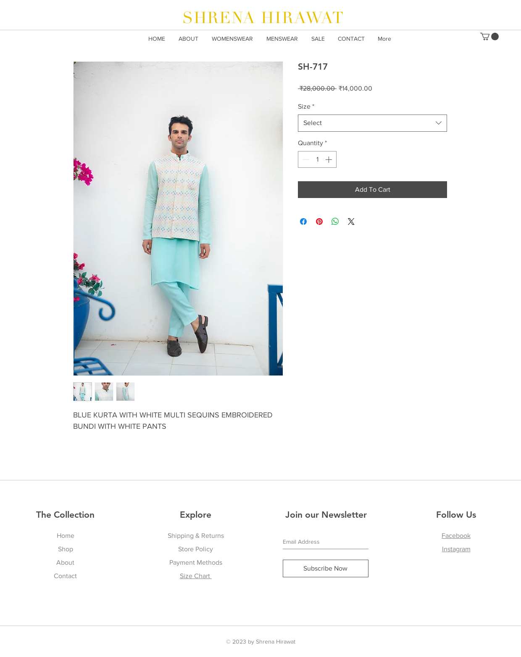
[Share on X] (351, 221)
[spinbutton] (317, 159)
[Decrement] (305, 159)
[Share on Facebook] (303, 221)
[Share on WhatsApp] (335, 221)
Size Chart (196, 575)
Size (306, 106)
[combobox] (372, 123)
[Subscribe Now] (325, 568)
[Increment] (329, 159)
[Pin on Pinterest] (319, 221)
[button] (489, 36)
